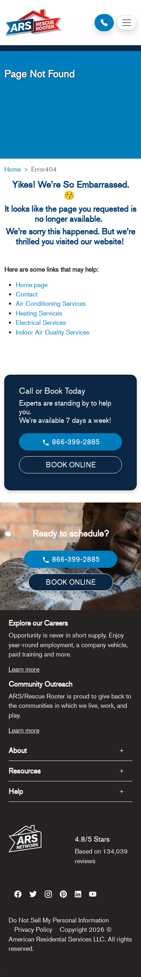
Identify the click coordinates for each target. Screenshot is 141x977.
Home (12, 169)
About (18, 750)
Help (16, 791)
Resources (25, 770)
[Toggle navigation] (127, 22)
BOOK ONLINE (71, 464)
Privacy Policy (33, 929)
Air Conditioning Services (51, 303)
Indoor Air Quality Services (52, 332)
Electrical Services (41, 322)
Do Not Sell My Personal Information (59, 920)
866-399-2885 (71, 442)
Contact (27, 294)
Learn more (24, 669)
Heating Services (39, 313)
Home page (32, 285)
